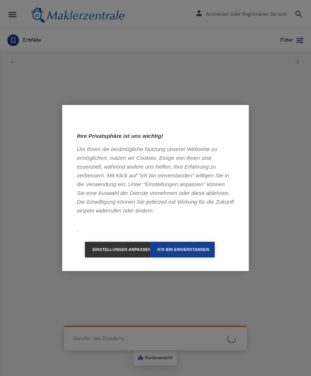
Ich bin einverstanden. (183, 249)
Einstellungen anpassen (121, 249)
